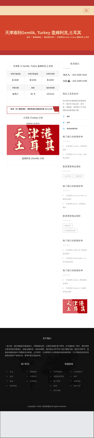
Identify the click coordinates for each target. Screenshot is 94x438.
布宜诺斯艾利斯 (70, 231)
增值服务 (33, 372)
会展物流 (77, 381)
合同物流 (33, 381)
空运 (11, 372)
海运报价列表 (49, 37)
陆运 (11, 381)
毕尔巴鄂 (67, 176)
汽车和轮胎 (58, 372)
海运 (11, 376)
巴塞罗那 (78, 176)
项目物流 (13, 386)
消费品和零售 (59, 376)
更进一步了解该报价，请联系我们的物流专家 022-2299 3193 (33, 110)
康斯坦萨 (67, 225)
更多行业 (77, 386)
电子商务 (57, 381)
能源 (55, 386)
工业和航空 (78, 372)
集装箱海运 (37, 37)
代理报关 (33, 376)
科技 (75, 376)
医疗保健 (57, 390)
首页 (28, 37)
